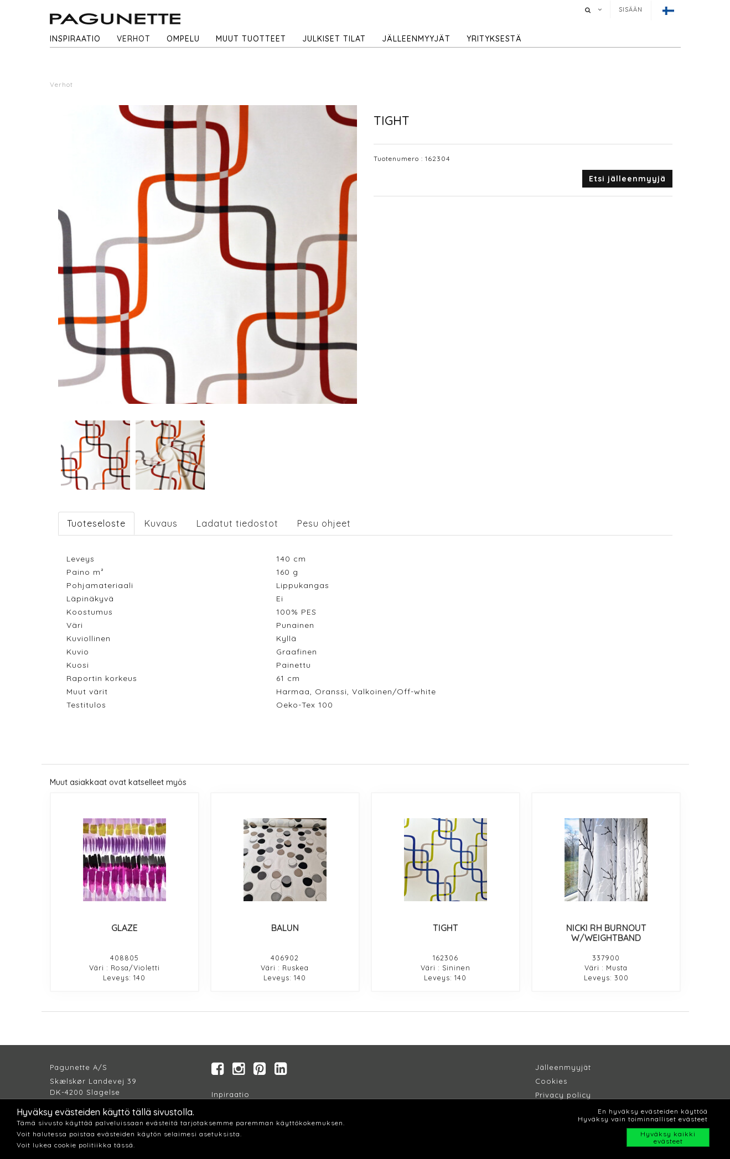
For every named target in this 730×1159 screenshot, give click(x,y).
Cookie (549, 1081)
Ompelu (183, 39)
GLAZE (124, 927)
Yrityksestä (494, 39)
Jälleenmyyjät (416, 39)
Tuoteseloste (96, 523)
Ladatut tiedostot (237, 523)
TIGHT (445, 927)
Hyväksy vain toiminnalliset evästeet (643, 1118)
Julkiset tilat (334, 39)
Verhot (134, 39)
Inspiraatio (75, 39)
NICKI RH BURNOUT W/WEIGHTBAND (606, 932)
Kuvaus (161, 523)
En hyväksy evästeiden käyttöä (653, 1111)
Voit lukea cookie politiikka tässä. (76, 1145)
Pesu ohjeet (324, 523)
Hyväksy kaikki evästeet (668, 1137)
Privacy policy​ (563, 1095)
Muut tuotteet (251, 39)
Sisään (631, 9)
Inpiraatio (230, 1094)
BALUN (285, 927)
